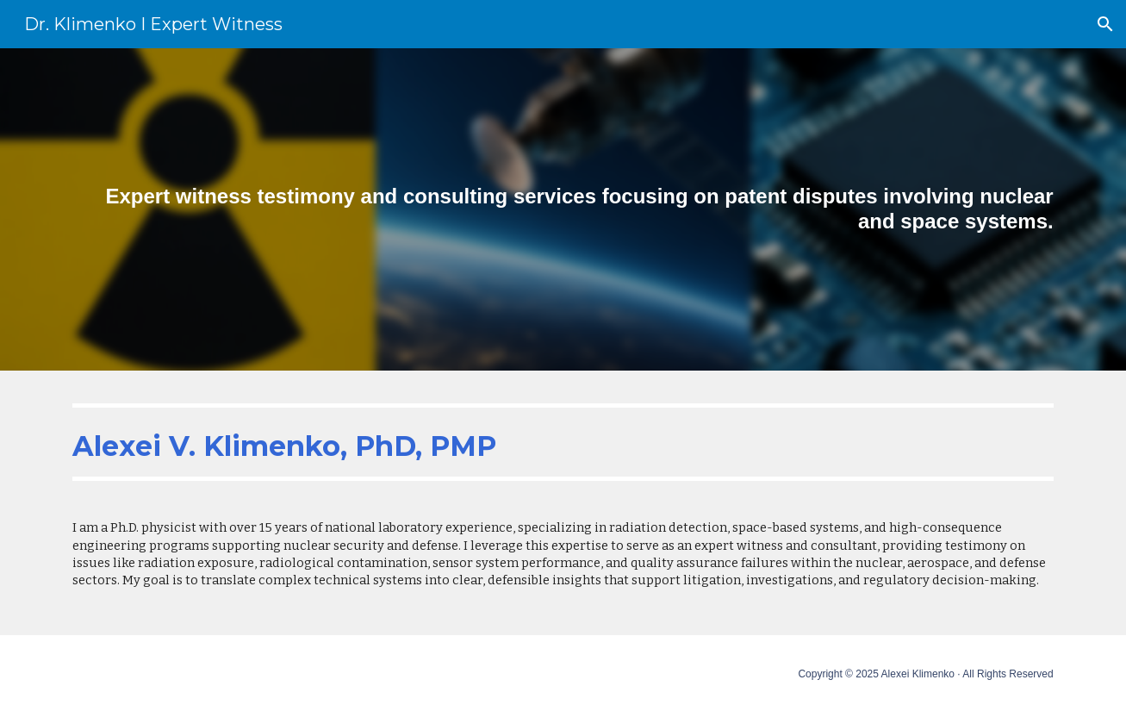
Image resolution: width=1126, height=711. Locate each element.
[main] (562, 209)
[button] (1105, 24)
